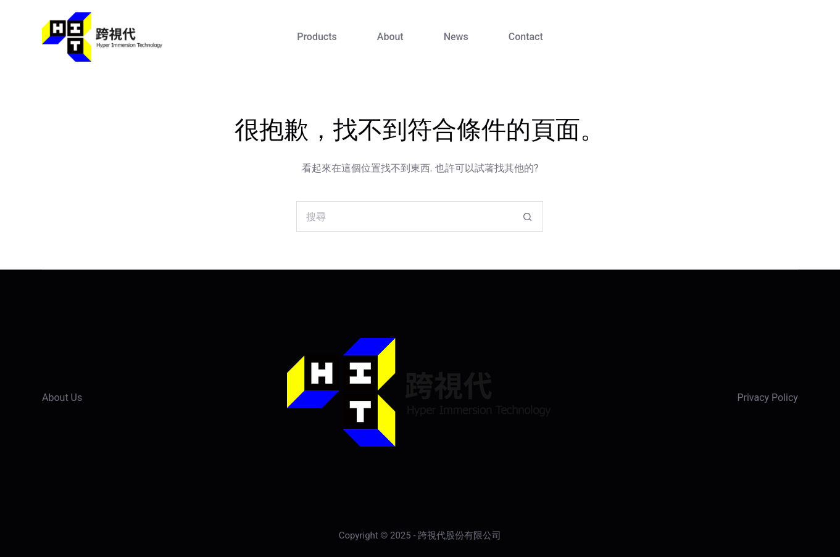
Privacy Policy (767, 397)
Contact (526, 37)
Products (317, 37)
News (456, 37)
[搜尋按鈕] (527, 216)
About (390, 37)
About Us (62, 397)
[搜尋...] (404, 216)
